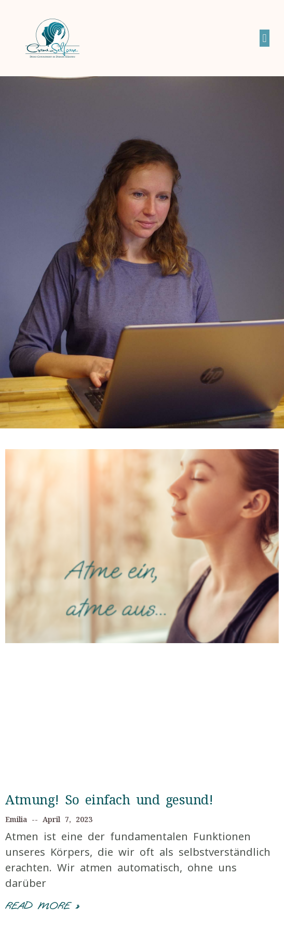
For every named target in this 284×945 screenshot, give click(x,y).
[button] (264, 38)
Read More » (42, 906)
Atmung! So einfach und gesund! (109, 799)
